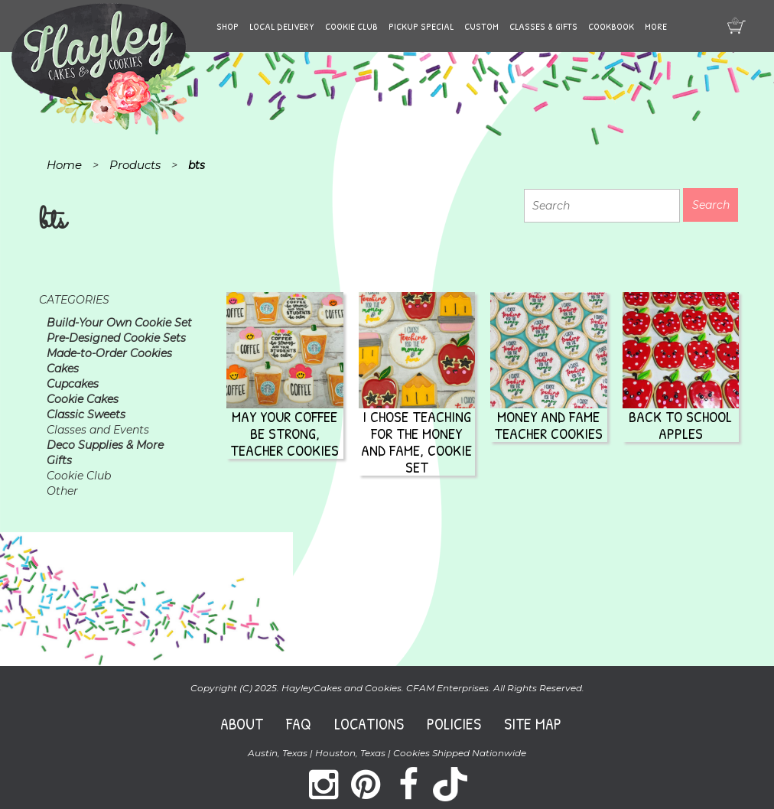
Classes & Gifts (543, 26)
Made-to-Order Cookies (109, 353)
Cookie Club (351, 26)
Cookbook (611, 26)
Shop (227, 26)
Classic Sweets (86, 414)
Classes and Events (98, 430)
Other (62, 491)
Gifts (59, 460)
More (656, 26)
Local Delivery (281, 26)
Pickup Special (421, 26)
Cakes (63, 368)
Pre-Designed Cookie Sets (116, 338)
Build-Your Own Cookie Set (119, 323)
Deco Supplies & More (105, 445)
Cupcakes (73, 384)
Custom (481, 26)
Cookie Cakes (83, 399)
